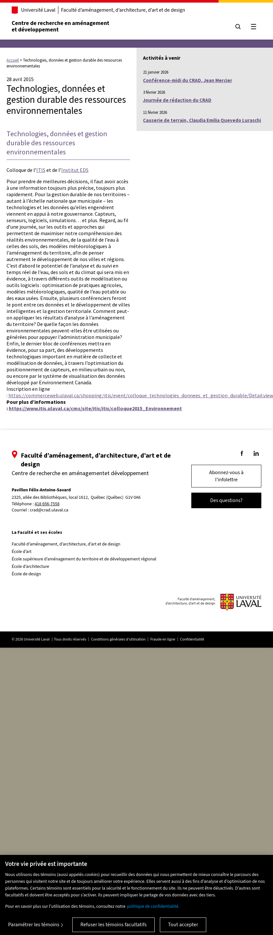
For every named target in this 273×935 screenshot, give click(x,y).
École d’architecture (30, 566)
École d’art (21, 551)
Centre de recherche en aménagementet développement (60, 26)
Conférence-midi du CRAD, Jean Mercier (187, 80)
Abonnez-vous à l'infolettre (226, 476)
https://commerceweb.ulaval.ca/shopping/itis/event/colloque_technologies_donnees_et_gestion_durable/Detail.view (140, 395)
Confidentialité (192, 639)
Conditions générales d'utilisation (118, 639)
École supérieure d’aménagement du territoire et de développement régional (84, 559)
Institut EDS (75, 170)
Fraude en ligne (162, 639)
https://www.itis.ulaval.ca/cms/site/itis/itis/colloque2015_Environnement (95, 408)
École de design (26, 574)
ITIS (40, 170)
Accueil (12, 60)
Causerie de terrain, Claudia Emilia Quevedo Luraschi (202, 120)
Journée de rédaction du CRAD (177, 100)
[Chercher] (238, 26)
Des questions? (226, 500)
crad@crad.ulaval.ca (49, 510)
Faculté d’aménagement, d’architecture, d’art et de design (123, 10)
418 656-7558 (47, 504)
